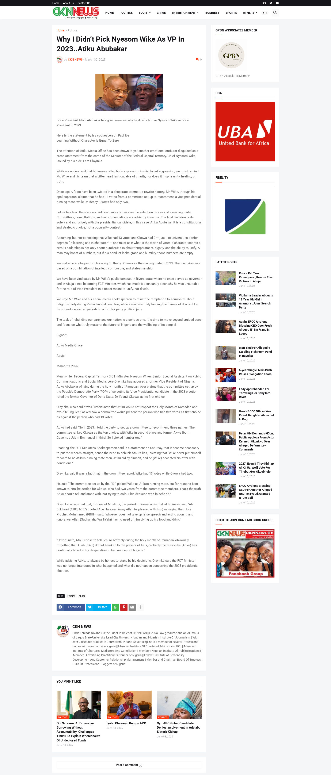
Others (248, 12)
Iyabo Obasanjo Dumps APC (126, 723)
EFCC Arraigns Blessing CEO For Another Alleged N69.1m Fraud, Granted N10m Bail (255, 491)
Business (212, 12)
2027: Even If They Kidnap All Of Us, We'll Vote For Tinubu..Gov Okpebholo (256, 467)
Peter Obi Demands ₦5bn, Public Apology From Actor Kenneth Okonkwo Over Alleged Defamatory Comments (256, 441)
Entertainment (184, 12)
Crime (161, 12)
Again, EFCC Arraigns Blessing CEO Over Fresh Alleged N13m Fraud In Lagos (255, 327)
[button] (265, 13)
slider (82, 596)
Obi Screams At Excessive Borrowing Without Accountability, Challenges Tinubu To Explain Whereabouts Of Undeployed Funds (78, 731)
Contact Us (83, 3)
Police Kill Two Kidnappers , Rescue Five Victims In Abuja (256, 277)
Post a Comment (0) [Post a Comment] (129, 765)
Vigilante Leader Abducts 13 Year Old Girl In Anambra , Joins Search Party (256, 301)
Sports (231, 12)
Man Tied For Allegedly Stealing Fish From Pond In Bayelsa (255, 351)
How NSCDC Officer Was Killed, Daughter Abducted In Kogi (256, 415)
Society (145, 12)
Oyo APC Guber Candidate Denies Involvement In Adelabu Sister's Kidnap (178, 727)
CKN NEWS (81, 626)
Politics (126, 12)
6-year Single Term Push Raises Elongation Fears (255, 372)
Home (55, 3)
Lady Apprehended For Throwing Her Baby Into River (254, 393)
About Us (68, 3)
